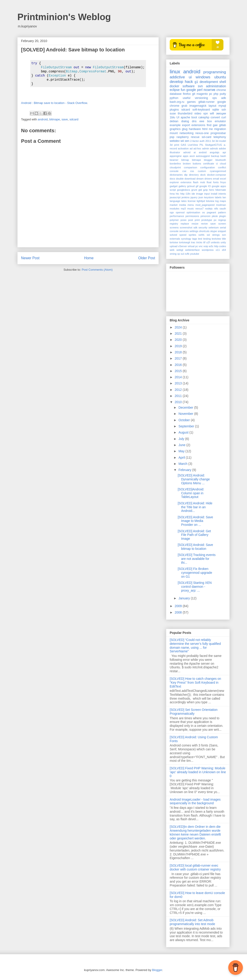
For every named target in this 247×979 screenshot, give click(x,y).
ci (217, 163)
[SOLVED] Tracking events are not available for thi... (196, 558)
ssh (223, 109)
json (201, 197)
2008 (179, 612)
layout (212, 105)
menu (191, 205)
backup (215, 156)
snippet (222, 231)
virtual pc (193, 246)
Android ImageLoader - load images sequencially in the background (195, 801)
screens (174, 227)
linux (175, 71)
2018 (179, 352)
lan (224, 197)
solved (173, 234)
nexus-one (202, 133)
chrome (221, 90)
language (175, 201)
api (224, 152)
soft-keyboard (201, 109)
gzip (205, 189)
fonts (216, 182)
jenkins (186, 197)
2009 (179, 606)
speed (182, 234)
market (173, 205)
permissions (192, 216)
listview (210, 201)
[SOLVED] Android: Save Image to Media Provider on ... (195, 521)
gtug (185, 129)
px (215, 220)
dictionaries (176, 174)
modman (221, 205)
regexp (222, 220)
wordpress (208, 250)
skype (213, 231)
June (182, 445)
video (197, 113)
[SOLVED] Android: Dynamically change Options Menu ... (194, 479)
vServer (182, 246)
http (182, 193)
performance (177, 216)
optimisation (193, 212)
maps (223, 201)
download (190, 178)
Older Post (146, 258)
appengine (176, 156)
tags (194, 238)
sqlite (215, 109)
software (189, 86)
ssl (208, 234)
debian (174, 121)
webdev (175, 141)
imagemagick (197, 105)
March (183, 464)
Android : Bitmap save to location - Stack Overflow (54, 103)
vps (214, 98)
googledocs (183, 189)
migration (220, 129)
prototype (206, 220)
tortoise (174, 242)
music (190, 208)
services (184, 231)
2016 (179, 365)
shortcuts (204, 231)
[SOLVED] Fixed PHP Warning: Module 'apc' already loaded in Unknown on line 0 (198, 772)
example (175, 125)
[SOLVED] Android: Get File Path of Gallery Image (194, 535)
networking (186, 133)
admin (205, 148)
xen (187, 141)
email (216, 178)
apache (185, 117)
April (182, 457)
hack (189, 81)
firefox (187, 93)
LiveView (193, 144)
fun (183, 90)
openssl (180, 212)
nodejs (208, 208)
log (217, 201)
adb (223, 98)
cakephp (203, 117)
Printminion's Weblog (64, 17)
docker (174, 86)
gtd (200, 189)
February (185, 470)
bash (223, 156)
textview (216, 238)
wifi (212, 113)
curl (223, 117)
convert (215, 117)
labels (218, 197)
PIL (202, 144)
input (207, 193)
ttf (204, 242)
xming (173, 253)
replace (185, 223)
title (224, 238)
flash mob (199, 182)
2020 (179, 339)
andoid (203, 152)
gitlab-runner (207, 101)
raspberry (183, 137)
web (172, 250)
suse (173, 113)
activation (183, 148)
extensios (186, 182)
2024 (179, 327)
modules (174, 208)
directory (194, 174)
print (197, 220)
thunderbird (185, 113)
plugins (174, 109)
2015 (179, 371)
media (182, 205)
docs (172, 178)
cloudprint (175, 167)
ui (190, 77)
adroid (187, 152)
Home (89, 258)
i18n (188, 193)
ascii (192, 156)
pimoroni (205, 216)
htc (177, 193)
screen (222, 223)
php (216, 93)
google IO (205, 186)
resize (195, 223)
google (191, 90)
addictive (177, 77)
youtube (194, 253)
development (209, 82)
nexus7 (199, 208)
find (209, 125)
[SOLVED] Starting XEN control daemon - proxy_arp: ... (195, 586)
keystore (209, 197)
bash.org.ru (177, 101)
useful (187, 98)
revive (204, 223)
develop (176, 81)
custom (202, 171)
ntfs (216, 208)
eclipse (175, 90)
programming (214, 72)
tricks (199, 242)
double (180, 178)
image (199, 193)
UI (178, 117)
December (186, 407)
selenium (214, 227)
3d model (220, 141)
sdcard (74, 119)
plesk (215, 216)
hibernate (220, 189)
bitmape (54, 119)
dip (186, 174)
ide (193, 193)
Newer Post (30, 258)
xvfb (187, 253)
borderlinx (175, 163)
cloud (223, 163)
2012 (179, 390)
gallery (182, 186)
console (174, 171)
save (65, 119)
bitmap (185, 160)
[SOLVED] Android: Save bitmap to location (195, 546)
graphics (175, 129)
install (214, 193)
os (203, 212)
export (186, 125)
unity (223, 242)
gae (215, 125)
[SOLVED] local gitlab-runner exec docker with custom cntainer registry (195, 867)
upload (173, 246)
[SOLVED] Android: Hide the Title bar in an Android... (195, 507)
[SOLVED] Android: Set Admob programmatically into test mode (192, 922)
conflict (222, 167)
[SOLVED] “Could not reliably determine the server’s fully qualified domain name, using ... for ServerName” (195, 645)
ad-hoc (197, 148)
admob (214, 148)
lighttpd (201, 201)
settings (193, 231)
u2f (208, 242)
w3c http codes (217, 246)
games (191, 101)
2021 (179, 333)
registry (174, 223)
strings (216, 234)
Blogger (157, 970)
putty (223, 93)
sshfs (201, 234)
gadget (173, 186)
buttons (197, 163)
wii (182, 141)
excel (223, 178)
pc (210, 93)
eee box (205, 121)
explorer (174, 182)
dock (203, 174)
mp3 (183, 208)
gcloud (191, 186)
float (209, 182)
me (211, 129)
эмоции (221, 113)
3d (213, 141)
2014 (179, 377)
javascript (175, 197)
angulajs (214, 152)
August (183, 432)
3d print (174, 144)
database (176, 93)
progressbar (218, 133)
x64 (224, 250)
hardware (195, 129)
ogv (172, 212)
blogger (208, 160)
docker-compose (216, 174)
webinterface (192, 250)
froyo (223, 182)
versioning (201, 98)
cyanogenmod (218, 171)
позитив (209, 90)
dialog (185, 121)
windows (203, 77)
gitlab (222, 125)
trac (193, 242)
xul (182, 253)
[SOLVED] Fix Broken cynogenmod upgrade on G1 (195, 572)
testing (207, 238)
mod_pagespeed (205, 205)
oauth (223, 208)
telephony (219, 137)
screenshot (186, 227)
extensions (198, 125)
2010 (179, 402)
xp (178, 253)
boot (194, 117)
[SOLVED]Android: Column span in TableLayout (191, 493)
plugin (222, 216)
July (181, 439)
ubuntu (220, 77)
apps (185, 156)
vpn (205, 113)
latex (184, 201)
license (192, 201)
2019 (179, 346)
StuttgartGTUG (213, 144)
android (43, 119)
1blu (172, 117)
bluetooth (220, 160)
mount (174, 133)
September (186, 426)
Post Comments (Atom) (97, 269)
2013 (179, 383)
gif (197, 186)
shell (222, 82)
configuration (207, 167)
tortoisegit (184, 242)
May (181, 451)
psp (172, 137)
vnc (201, 246)
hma (172, 193)
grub (184, 105)
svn (200, 86)
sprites (192, 234)
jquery (194, 197)
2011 (208, 141)
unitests (215, 242)
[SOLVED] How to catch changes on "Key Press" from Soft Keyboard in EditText (195, 682)
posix (183, 220)
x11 (218, 250)
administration (216, 86)
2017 (179, 358)
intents (222, 193)
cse (184, 171)
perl (199, 90)
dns (194, 121)
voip (205, 246)
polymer (174, 220)
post (190, 220)
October (184, 420)
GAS (183, 144)
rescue (195, 137)
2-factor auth (197, 141)
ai (195, 152)
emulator (220, 121)
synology (186, 238)
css (192, 171)
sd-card (206, 137)
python (174, 98)
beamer (174, 160)
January (184, 598)
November (186, 413)
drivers (208, 178)
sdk (195, 227)
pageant (211, 212)
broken (187, 163)
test (200, 238)
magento (202, 93)
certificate (208, 163)
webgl (180, 250)
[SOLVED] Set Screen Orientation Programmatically (193, 711)
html (205, 129)
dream (200, 178)
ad (191, 148)
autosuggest (203, 156)
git (193, 93)
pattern (222, 212)
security (203, 227)
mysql (222, 105)
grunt (194, 189)
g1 (196, 82)
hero (211, 189)
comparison (190, 167)
